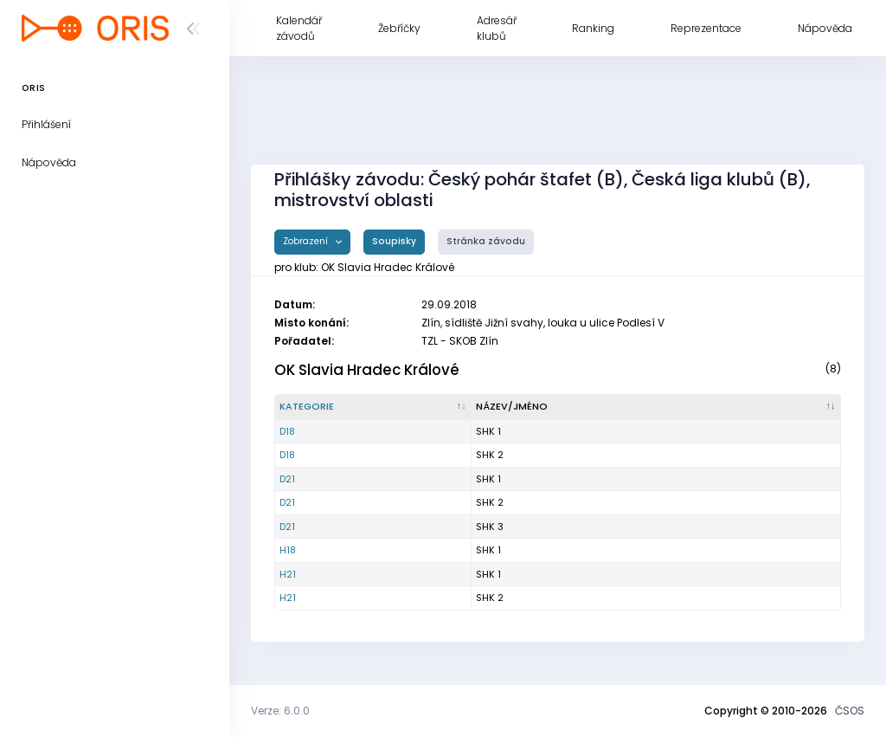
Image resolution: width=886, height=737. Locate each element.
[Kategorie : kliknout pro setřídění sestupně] (373, 407)
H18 (287, 550)
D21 (287, 479)
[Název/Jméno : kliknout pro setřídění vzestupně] (656, 407)
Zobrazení (307, 241)
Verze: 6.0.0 (280, 710)
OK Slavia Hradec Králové (366, 369)
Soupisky (394, 241)
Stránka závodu (485, 241)
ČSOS (849, 710)
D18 (287, 431)
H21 (287, 574)
